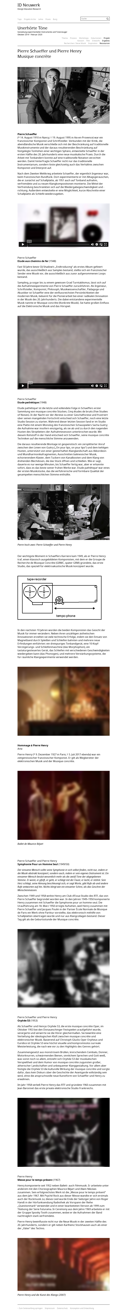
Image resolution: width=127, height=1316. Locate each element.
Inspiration (92, 43)
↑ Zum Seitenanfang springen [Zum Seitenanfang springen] (30, 1308)
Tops (20, 19)
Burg (55, 19)
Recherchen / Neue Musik (75, 43)
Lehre (40, 19)
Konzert (80, 40)
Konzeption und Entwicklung (82, 1308)
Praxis (48, 19)
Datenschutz (62, 1308)
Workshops (84, 38)
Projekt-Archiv (30, 19)
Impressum (50, 1308)
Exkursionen (96, 38)
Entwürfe (96, 40)
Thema (65, 38)
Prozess (73, 38)
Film (88, 40)
